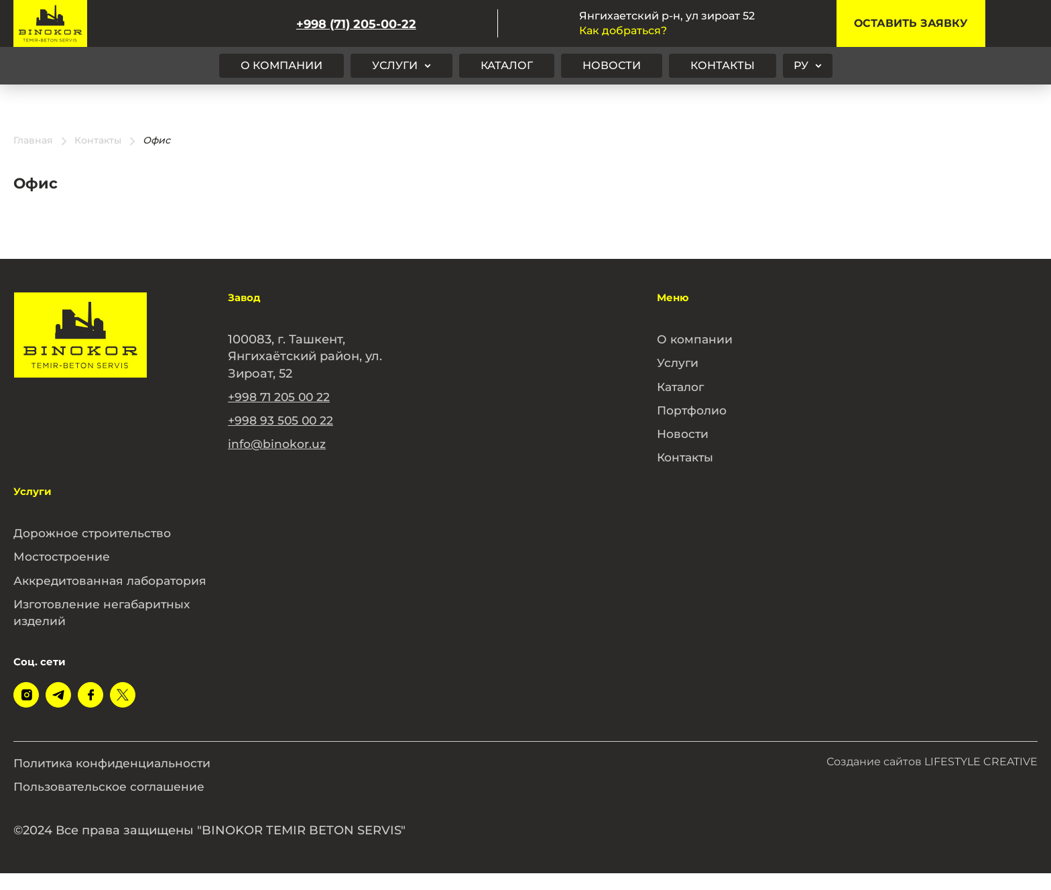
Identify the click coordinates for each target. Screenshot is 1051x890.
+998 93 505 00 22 (282, 420)
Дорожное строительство (95, 533)
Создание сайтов (932, 778)
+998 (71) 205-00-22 (356, 24)
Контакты (722, 65)
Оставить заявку (911, 23)
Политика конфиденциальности (116, 780)
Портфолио (694, 410)
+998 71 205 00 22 (281, 397)
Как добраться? (623, 30)
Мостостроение (63, 556)
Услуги (395, 65)
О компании (281, 65)
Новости (611, 65)
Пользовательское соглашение (113, 803)
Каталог (507, 65)
